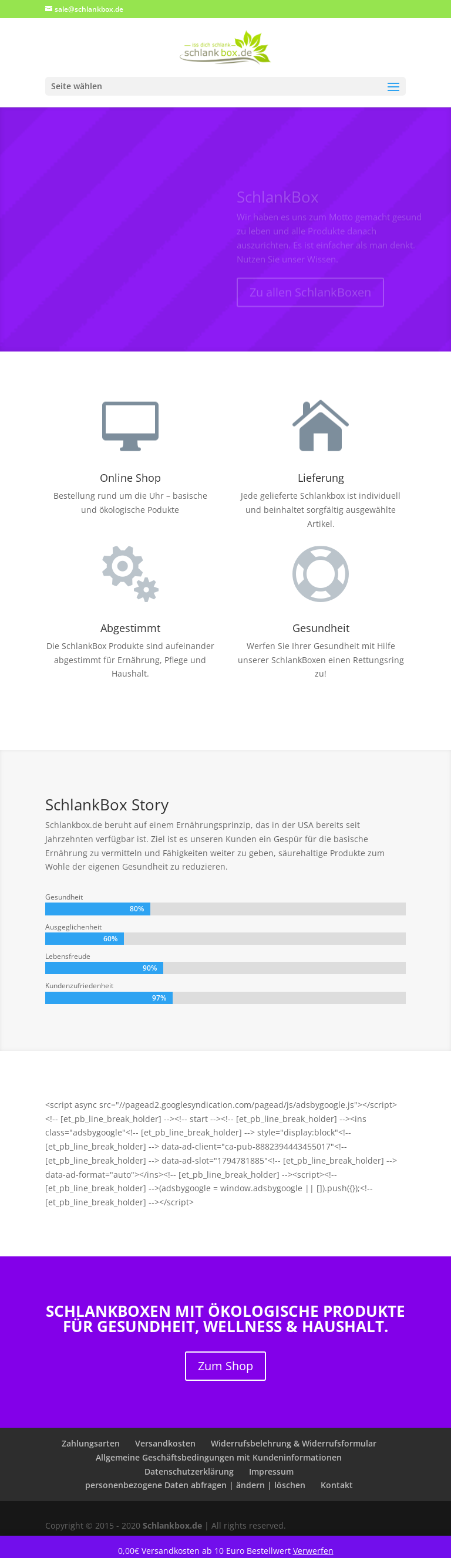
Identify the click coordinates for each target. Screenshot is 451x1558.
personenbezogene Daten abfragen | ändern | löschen (195, 1485)
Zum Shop (225, 1366)
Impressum (271, 1471)
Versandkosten (165, 1443)
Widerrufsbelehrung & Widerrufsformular (293, 1443)
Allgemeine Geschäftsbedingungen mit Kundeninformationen (219, 1457)
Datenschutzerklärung (189, 1471)
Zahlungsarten (91, 1443)
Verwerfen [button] (313, 1550)
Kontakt (337, 1485)
